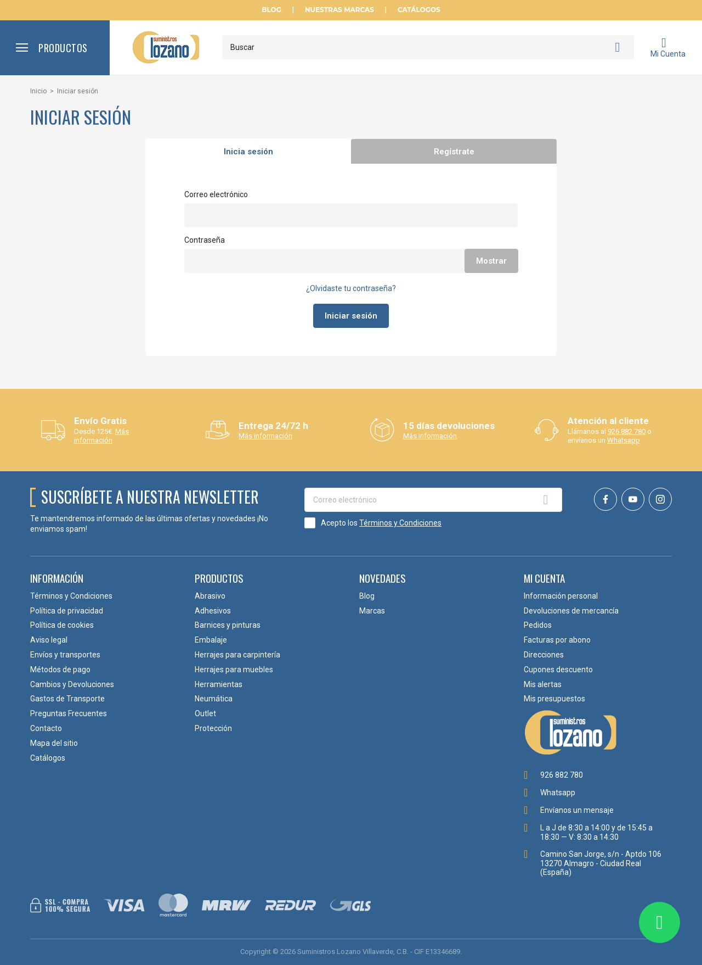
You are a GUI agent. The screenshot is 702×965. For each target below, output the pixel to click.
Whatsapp (623, 440)
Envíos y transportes (65, 654)
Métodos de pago (60, 669)
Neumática (214, 698)
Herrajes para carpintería (237, 654)
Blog (271, 10)
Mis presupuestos (554, 698)
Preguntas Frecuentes (68, 713)
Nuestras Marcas (339, 10)
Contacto (46, 728)
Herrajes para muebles (234, 669)
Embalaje (211, 639)
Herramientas (218, 684)
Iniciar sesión (351, 316)
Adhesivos (213, 610)
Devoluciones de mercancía (571, 610)
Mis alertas (543, 684)
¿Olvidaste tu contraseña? (351, 288)
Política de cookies (62, 625)
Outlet (205, 713)
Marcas (372, 610)
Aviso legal (48, 639)
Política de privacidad (66, 610)
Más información (101, 436)
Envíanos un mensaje (577, 810)
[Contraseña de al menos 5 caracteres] (351, 261)
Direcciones (544, 654)
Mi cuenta (544, 577)
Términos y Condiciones (400, 522)
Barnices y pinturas (228, 625)
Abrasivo (210, 596)
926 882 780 (627, 431)
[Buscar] (428, 47)
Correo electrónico (216, 194)
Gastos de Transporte (67, 698)
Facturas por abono (557, 639)
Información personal (561, 596)
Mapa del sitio (54, 743)
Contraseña (204, 240)
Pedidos (538, 625)
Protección (213, 728)
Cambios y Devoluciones (72, 684)
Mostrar (491, 261)
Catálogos (419, 10)
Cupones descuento (558, 669)
